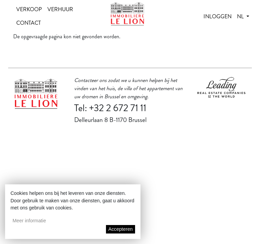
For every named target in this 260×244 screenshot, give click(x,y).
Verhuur (60, 9)
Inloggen (217, 16)
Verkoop (29, 9)
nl (241, 16)
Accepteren (120, 229)
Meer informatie (29, 220)
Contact (28, 23)
